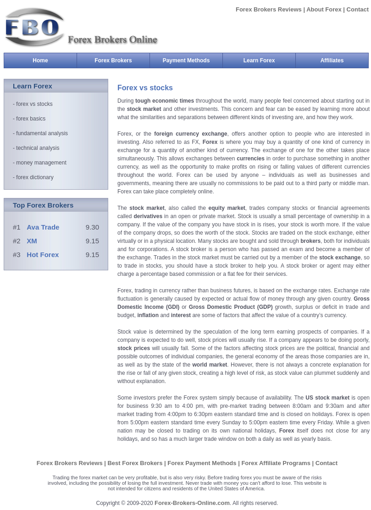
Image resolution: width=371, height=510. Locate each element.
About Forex (324, 9)
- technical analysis (36, 148)
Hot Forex (43, 254)
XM (32, 241)
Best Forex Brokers (135, 463)
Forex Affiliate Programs (276, 463)
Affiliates (332, 60)
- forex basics (29, 118)
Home (40, 60)
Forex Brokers (122, 60)
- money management (39, 162)
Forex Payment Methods (202, 463)
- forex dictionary (33, 177)
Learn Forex (269, 60)
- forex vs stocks (33, 104)
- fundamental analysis (40, 133)
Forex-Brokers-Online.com (192, 502)
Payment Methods (192, 60)
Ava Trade (43, 227)
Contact (358, 9)
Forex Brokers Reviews (269, 9)
